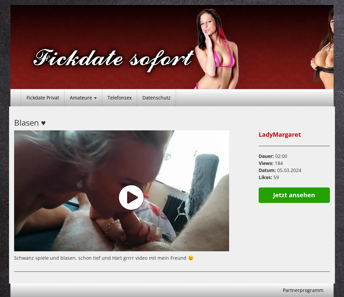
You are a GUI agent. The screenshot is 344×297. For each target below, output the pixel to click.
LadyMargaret (280, 134)
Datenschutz (156, 97)
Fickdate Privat (43, 97)
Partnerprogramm (303, 290)
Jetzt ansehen (294, 195)
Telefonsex (120, 97)
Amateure (83, 97)
